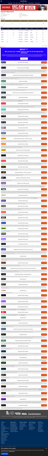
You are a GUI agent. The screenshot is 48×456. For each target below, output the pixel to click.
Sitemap (2, 432)
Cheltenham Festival (22, 423)
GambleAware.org (42, 186)
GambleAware (38, 416)
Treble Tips (39, 428)
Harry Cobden (21, 32)
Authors (2, 424)
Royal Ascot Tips (40, 429)
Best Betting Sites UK (13, 424)
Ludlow (31, 30)
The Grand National (22, 424)
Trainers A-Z (3, 443)
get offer (44, 62)
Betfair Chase (31, 424)
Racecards (10, 3)
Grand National (31, 429)
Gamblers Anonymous (43, 416)
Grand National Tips (41, 431)
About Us (2, 423)
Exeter (31, 32)
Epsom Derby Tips (40, 430)
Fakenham (31, 41)
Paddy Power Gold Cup (32, 423)
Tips (14, 3)
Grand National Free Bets (13, 428)
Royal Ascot (21, 429)
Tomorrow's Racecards (4, 436)
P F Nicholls (26, 32)
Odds (20, 3)
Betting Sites (37, 3)
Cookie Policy (3, 430)
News (26, 3)
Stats (17, 3)
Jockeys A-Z (3, 442)
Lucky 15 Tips (40, 424)
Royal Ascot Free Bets (13, 430)
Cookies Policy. (12, 451)
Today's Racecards (3, 435)
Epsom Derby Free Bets (13, 429)
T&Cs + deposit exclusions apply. (12, 309)
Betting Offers (31, 3)
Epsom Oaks (21, 428)
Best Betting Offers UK (13, 423)
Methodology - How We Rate (5, 428)
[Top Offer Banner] (24, 7)
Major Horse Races (3, 437)
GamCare (34, 416)
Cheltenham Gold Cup (32, 428)
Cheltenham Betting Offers (14, 431)
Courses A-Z (3, 441)
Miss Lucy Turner (21, 30)
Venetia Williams (26, 30)
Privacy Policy (3, 429)
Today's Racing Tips (41, 423)
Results (23, 3)
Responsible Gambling (4, 431)
